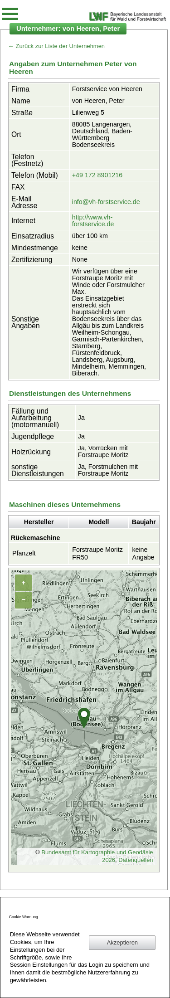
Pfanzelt (24, 553)
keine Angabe (143, 553)
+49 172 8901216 (97, 175)
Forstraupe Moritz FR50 (97, 553)
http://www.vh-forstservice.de (93, 221)
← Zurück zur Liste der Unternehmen (56, 46)
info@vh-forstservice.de (106, 201)
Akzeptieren (122, 942)
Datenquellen (135, 860)
